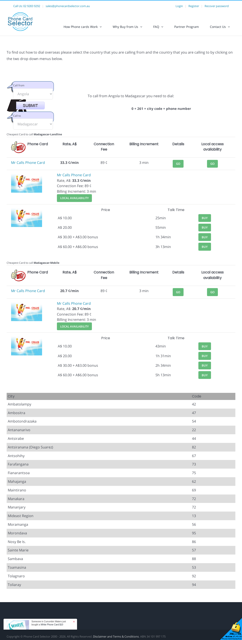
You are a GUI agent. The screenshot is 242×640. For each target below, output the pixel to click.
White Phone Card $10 (52, 624)
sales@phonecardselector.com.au (68, 6)
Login (179, 6)
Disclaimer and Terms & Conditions (116, 636)
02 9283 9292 (31, 6)
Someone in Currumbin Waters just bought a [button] (48, 623)
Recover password (217, 6)
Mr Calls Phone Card (28, 162)
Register (193, 6)
